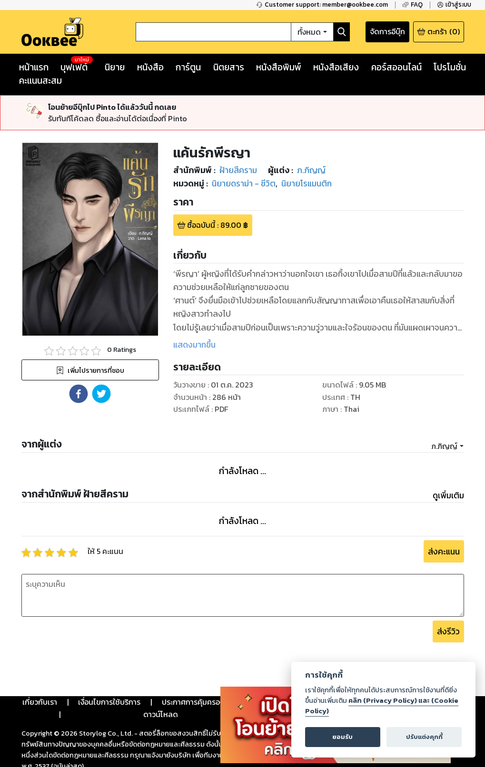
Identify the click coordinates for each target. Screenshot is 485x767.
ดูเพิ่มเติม (448, 495)
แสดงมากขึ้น (194, 345)
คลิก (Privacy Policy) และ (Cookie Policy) (381, 705)
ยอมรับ (342, 736)
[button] (78, 393)
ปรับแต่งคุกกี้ (424, 736)
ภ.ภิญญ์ (444, 446)
